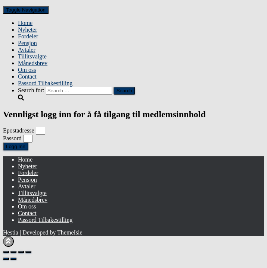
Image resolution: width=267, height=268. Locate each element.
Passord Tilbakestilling (45, 83)
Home (25, 23)
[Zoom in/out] (6, 252)
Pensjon (27, 43)
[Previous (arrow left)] (6, 259)
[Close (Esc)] (28, 252)
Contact (27, 76)
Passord (12, 138)
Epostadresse (18, 130)
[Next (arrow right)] (13, 259)
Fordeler (28, 36)
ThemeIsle (70, 232)
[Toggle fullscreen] (13, 252)
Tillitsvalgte (32, 56)
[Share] (21, 252)
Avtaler (26, 50)
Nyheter (27, 29)
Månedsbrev (32, 63)
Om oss (27, 70)
